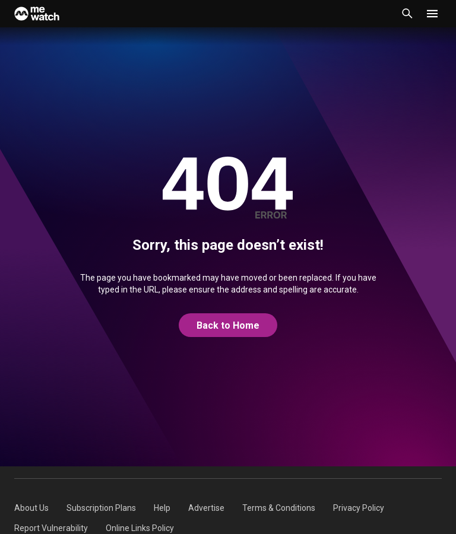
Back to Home (228, 325)
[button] (432, 13)
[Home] (36, 14)
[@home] (228, 325)
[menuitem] (31, 508)
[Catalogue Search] (407, 13)
